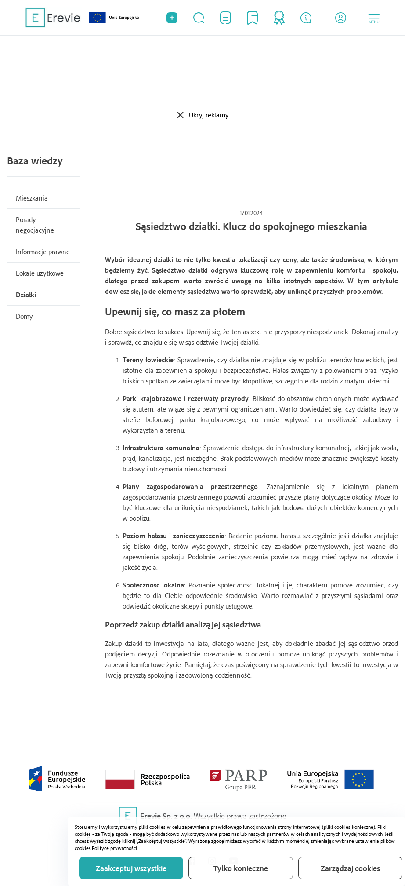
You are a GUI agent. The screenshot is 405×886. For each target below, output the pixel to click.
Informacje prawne (43, 251)
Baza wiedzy (34, 160)
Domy (24, 316)
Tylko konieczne (240, 868)
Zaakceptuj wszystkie (131, 868)
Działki (26, 294)
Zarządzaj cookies (350, 868)
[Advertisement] (202, 72)
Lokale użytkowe (40, 273)
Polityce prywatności (114, 848)
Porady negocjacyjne (35, 224)
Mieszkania (32, 197)
